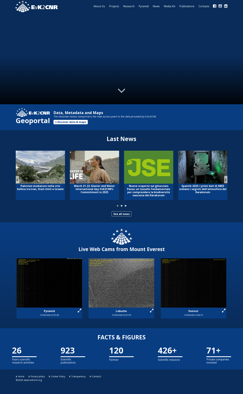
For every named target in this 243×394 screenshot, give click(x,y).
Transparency (77, 376)
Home (20, 376)
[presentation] (17, 179)
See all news (121, 214)
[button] (118, 205)
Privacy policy (36, 376)
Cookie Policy (57, 376)
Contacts (95, 376)
